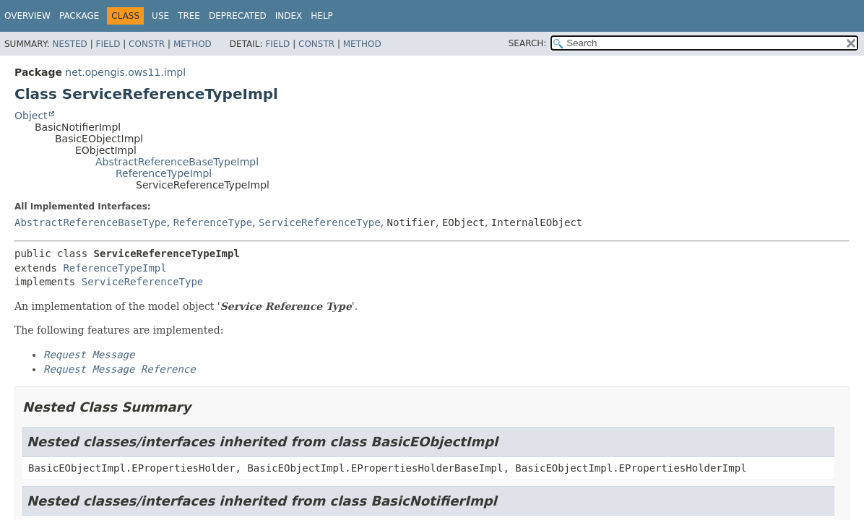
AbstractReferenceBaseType (90, 222)
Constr (147, 44)
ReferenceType (213, 222)
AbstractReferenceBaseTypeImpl (177, 162)
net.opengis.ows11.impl (125, 72)
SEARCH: (528, 43)
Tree (189, 16)
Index (289, 16)
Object (31, 115)
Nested (69, 44)
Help (322, 16)
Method (192, 44)
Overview (27, 16)
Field (107, 44)
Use (160, 16)
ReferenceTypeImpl (164, 173)
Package (79, 16)
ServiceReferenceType (320, 222)
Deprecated (238, 16)
